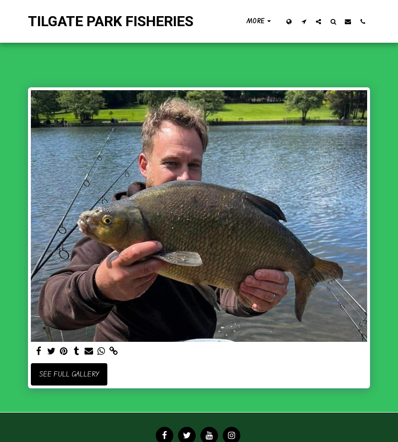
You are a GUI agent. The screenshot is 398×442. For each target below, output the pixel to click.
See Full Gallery (69, 373)
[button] (304, 21)
